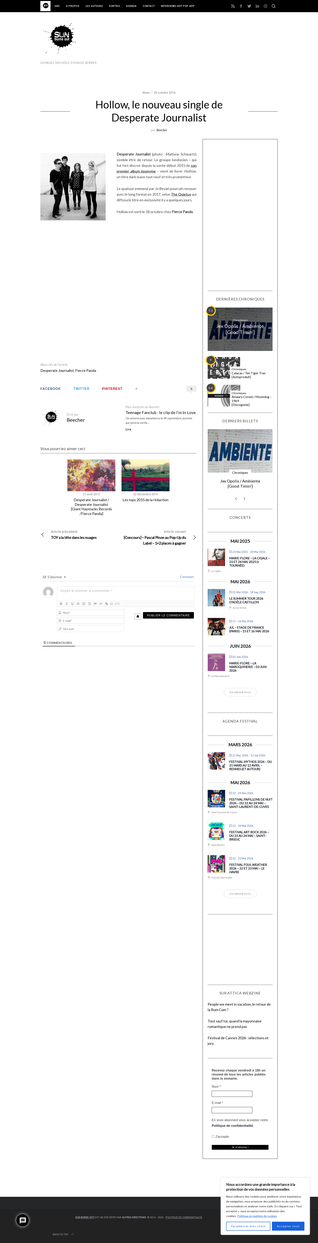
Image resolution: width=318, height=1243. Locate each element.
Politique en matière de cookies (257, 1216)
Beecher (161, 130)
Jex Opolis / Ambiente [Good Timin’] (240, 329)
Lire (128, 429)
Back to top (64, 1234)
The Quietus (181, 194)
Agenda (131, 6)
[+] (117, 603)
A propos (73, 6)
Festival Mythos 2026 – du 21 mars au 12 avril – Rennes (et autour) (250, 765)
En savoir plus (240, 692)
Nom (216, 1086)
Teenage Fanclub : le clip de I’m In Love (161, 412)
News (146, 92)
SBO (57, 6)
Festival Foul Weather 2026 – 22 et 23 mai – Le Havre (248, 868)
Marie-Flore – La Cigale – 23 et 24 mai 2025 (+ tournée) (249, 561)
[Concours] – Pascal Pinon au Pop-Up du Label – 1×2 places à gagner (157, 537)
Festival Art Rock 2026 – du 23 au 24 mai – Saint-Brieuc (249, 835)
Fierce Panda (85, 370)
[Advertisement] (204, 42)
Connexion (186, 576)
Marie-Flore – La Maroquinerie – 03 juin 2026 (247, 666)
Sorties (114, 6)
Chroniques (240, 320)
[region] (265, 1206)
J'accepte (220, 1136)
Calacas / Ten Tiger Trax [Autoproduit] (248, 375)
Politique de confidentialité (232, 1125)
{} (111, 603)
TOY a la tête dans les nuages (79, 534)
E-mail (217, 1103)
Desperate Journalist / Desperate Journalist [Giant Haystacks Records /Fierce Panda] (91, 507)
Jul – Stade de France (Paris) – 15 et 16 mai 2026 (249, 629)
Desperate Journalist (57, 370)
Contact (149, 6)
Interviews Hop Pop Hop (177, 6)
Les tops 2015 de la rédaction (145, 500)
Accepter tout (288, 1226)
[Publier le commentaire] (168, 615)
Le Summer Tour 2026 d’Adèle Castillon (246, 600)
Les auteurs (94, 6)
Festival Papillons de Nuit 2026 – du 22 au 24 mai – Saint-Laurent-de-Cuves (251, 803)
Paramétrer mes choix (248, 1226)
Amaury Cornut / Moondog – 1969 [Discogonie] (252, 400)
